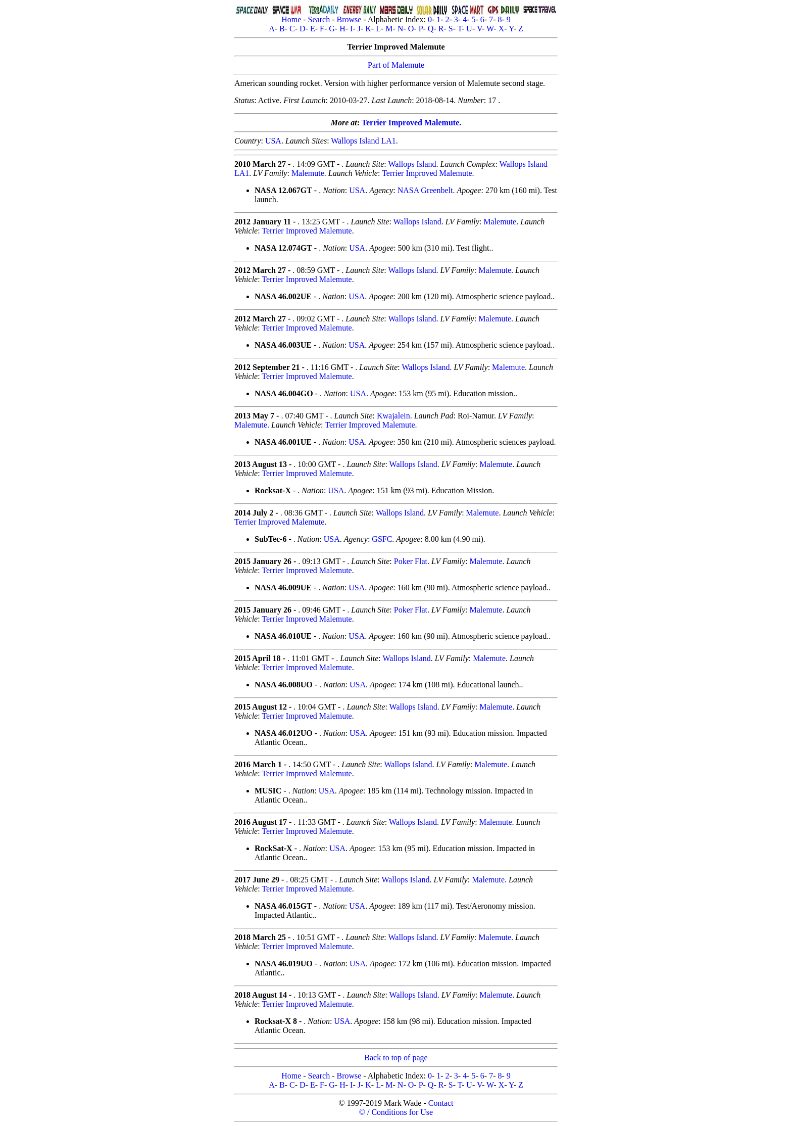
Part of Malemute (396, 65)
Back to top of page (395, 1057)
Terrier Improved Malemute (410, 122)
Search (319, 19)
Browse (348, 19)
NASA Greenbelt (425, 190)
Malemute (307, 173)
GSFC (382, 539)
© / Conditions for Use (396, 1112)
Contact (441, 1103)
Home (291, 19)
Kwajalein (393, 415)
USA (273, 140)
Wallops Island (412, 164)
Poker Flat (410, 561)
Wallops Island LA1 (363, 140)
